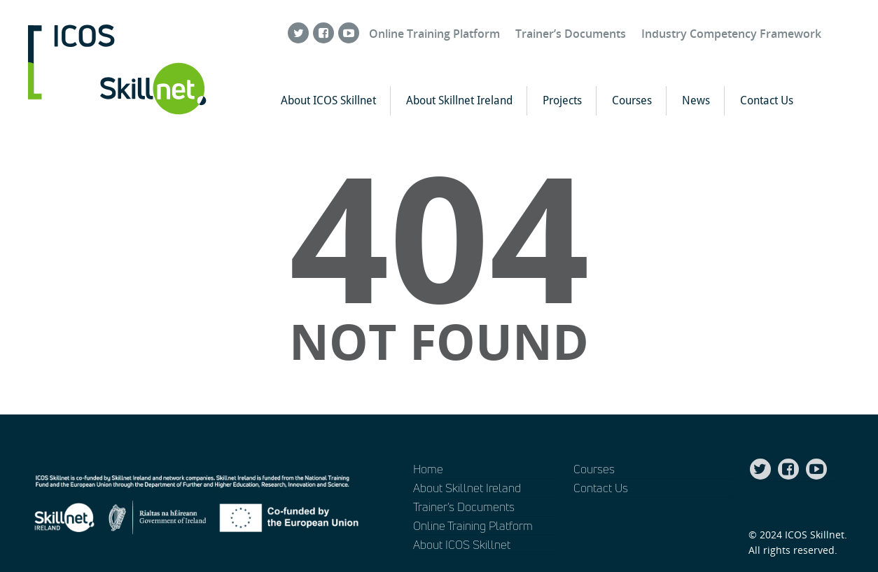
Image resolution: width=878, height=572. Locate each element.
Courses (632, 100)
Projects (562, 100)
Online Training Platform (434, 33)
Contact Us (766, 100)
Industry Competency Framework (731, 33)
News (696, 100)
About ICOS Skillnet (328, 100)
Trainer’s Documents (570, 33)
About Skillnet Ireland (459, 100)
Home (428, 469)
